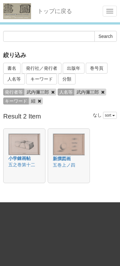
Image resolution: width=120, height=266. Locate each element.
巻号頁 (96, 68)
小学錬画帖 (19, 158)
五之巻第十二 (21, 164)
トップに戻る (54, 11)
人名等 (14, 79)
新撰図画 (62, 158)
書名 (11, 68)
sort (110, 115)
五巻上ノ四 (64, 165)
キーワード (41, 79)
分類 (66, 79)
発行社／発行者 (41, 68)
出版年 (73, 68)
